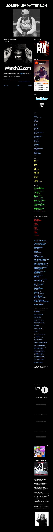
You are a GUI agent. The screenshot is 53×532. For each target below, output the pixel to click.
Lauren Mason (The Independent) (40, 279)
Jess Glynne (36, 128)
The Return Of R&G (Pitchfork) (40, 240)
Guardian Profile (37, 316)
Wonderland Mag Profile (39, 337)
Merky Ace (36, 140)
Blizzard (35, 129)
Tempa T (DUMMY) (38, 296)
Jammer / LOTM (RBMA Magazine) (41, 265)
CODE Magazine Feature (39, 359)
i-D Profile (36, 331)
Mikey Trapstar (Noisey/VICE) (40, 264)
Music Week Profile (37, 317)
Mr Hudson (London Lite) (39, 304)
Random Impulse (37, 153)
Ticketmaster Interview (38, 319)
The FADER (36, 333)
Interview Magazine (38, 252)
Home (18, 85)
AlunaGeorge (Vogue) (38, 247)
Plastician (36, 120)
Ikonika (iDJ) (36, 292)
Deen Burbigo (36, 144)
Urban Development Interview (40, 334)
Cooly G (35, 125)
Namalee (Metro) (37, 272)
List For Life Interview (38, 339)
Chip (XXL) (36, 289)
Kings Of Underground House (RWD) (41, 263)
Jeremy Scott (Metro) (38, 269)
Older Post (30, 85)
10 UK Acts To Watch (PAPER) (40, 260)
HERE (9, 79)
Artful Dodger (36, 152)
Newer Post (6, 85)
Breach (35, 124)
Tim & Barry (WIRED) (38, 295)
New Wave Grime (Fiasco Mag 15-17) (41, 301)
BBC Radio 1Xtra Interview (39, 322)
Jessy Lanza (36, 127)
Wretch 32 (22, 73)
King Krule (36, 121)
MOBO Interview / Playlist (39, 320)
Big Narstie (36, 123)
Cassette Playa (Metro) (38, 275)
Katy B (35, 116)
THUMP (35, 255)
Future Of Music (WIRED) (39, 293)
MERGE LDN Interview (38, 348)
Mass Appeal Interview (38, 314)
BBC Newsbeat (37, 311)
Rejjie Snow (36, 141)
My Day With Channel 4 (38, 362)
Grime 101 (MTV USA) (38, 256)
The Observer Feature (38, 353)
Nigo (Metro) (36, 276)
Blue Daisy (36, 133)
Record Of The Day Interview (39, 357)
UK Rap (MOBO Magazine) (39, 300)
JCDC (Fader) (36, 285)
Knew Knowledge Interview (39, 345)
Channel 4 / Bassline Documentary (40, 342)
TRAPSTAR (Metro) (38, 273)
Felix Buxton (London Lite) (39, 303)
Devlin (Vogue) (37, 248)
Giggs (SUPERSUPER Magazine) (40, 267)
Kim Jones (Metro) (37, 277)
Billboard (36, 251)
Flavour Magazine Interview (39, 354)
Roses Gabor (36, 145)
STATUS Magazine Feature (39, 356)
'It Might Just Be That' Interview (40, 326)
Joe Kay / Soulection (38, 117)
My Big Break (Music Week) (39, 351)
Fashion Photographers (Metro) (40, 271)
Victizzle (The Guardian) (39, 283)
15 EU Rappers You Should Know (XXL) (41, 259)
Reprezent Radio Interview (39, 323)
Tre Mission (36, 149)
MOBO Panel (36, 325)
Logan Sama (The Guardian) (39, 281)
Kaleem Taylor (37, 137)
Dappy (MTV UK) (37, 291)
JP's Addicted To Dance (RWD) (40, 347)
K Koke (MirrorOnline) (38, 288)
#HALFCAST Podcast (38, 328)
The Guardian (36, 336)
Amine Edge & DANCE (38, 148)
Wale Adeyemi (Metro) (38, 268)
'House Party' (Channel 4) (39, 350)
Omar (35, 119)
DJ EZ (35, 113)
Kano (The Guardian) (38, 280)
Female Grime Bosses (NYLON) (40, 243)
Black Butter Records (38, 136)
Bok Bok (35, 115)
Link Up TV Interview (38, 340)
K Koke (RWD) (37, 287)
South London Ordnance (38, 132)
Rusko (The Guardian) (38, 284)
